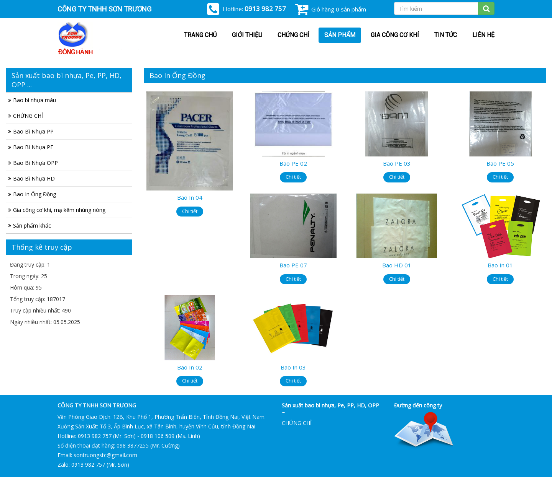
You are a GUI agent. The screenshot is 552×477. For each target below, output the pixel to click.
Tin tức (445, 35)
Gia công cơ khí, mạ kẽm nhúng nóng (59, 209)
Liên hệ (483, 35)
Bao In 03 (293, 367)
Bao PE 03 (397, 163)
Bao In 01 (500, 265)
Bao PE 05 (500, 163)
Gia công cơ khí (395, 35)
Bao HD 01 (396, 265)
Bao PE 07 (293, 265)
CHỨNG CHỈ (293, 35)
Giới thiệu (247, 35)
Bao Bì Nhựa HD (34, 178)
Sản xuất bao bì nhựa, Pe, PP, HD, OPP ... (330, 408)
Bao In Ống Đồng (34, 194)
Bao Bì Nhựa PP (33, 131)
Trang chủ (200, 35)
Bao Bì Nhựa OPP (35, 162)
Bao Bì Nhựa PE (33, 147)
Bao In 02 (189, 367)
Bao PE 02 (293, 163)
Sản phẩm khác (32, 225)
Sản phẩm (339, 35)
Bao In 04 (189, 197)
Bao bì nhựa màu (34, 100)
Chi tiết (189, 211)
